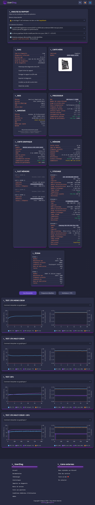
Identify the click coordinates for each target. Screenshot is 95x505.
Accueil (15, 470)
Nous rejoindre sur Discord (68, 470)
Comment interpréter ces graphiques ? (15, 305)
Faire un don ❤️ (64, 477)
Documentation (17, 473)
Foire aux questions (19, 490)
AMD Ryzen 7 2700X (72, 99)
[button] (30, 70)
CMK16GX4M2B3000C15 (37, 184)
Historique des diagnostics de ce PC (27, 66)
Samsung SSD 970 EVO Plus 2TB (68, 225)
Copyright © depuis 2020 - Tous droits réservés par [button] (47, 501)
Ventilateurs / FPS (67, 293)
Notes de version (18, 486)
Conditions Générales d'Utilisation (24, 493)
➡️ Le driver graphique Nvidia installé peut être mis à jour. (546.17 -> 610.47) (33, 33)
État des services (65, 474)
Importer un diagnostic (20, 483)
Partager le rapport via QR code (26, 74)
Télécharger (16, 477)
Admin (14, 496)
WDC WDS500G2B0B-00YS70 (70, 177)
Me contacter (63, 480)
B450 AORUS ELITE (72, 55)
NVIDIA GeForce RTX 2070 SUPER (33, 147)
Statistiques (17, 480)
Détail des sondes (22, 86)
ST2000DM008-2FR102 (72, 201)
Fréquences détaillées (47, 293)
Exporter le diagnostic (23, 78)
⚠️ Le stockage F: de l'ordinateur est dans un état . (28, 20)
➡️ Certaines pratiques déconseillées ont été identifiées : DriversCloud (26, 38)
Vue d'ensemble (28, 293)
